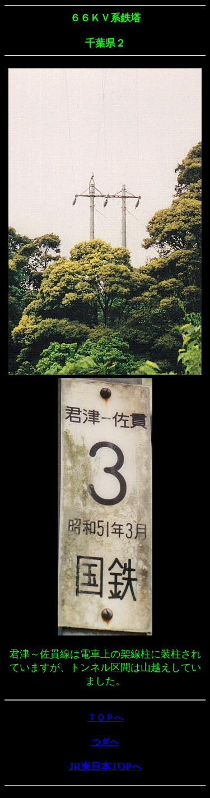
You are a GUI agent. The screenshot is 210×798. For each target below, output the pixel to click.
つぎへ (105, 741)
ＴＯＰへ (105, 717)
